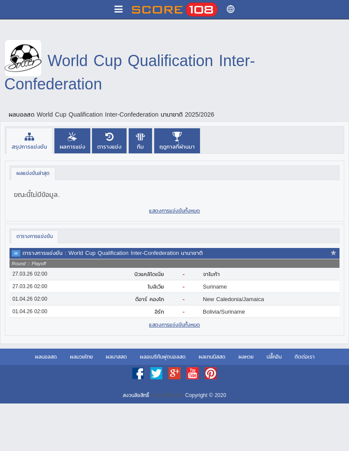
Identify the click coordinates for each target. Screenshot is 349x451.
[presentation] (29, 140)
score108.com (167, 395)
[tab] (29, 140)
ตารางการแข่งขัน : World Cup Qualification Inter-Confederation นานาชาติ (112, 253)
